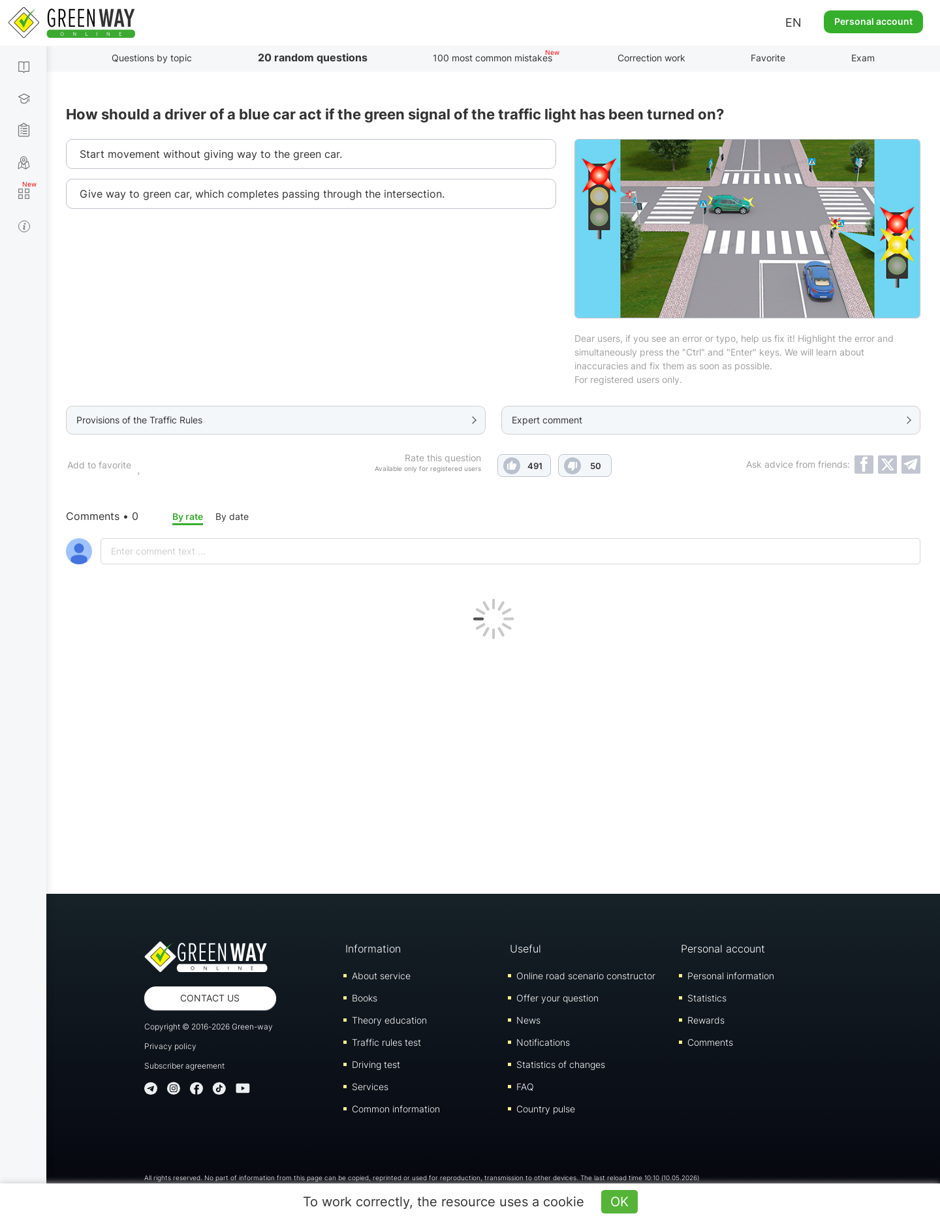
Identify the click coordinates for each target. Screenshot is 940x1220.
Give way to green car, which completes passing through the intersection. (262, 193)
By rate (187, 516)
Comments (710, 1042)
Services (370, 1086)
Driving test (376, 1064)
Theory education (389, 1020)
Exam (863, 57)
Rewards (706, 1020)
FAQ (525, 1086)
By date (232, 516)
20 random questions (313, 57)
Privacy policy (170, 1046)
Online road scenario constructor (585, 975)
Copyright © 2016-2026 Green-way (208, 1026)
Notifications (543, 1042)
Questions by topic (152, 57)
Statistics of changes (560, 1064)
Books (364, 997)
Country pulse (545, 1108)
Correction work (651, 57)
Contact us (210, 997)
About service (381, 975)
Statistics (707, 997)
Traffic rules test (386, 1042)
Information (373, 948)
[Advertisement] (493, 763)
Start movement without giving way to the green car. (211, 153)
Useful (525, 948)
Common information (396, 1108)
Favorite (768, 57)
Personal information (730, 975)
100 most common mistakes (492, 57)
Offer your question (557, 997)
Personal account (873, 21)
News (528, 1020)
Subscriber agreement (184, 1066)
